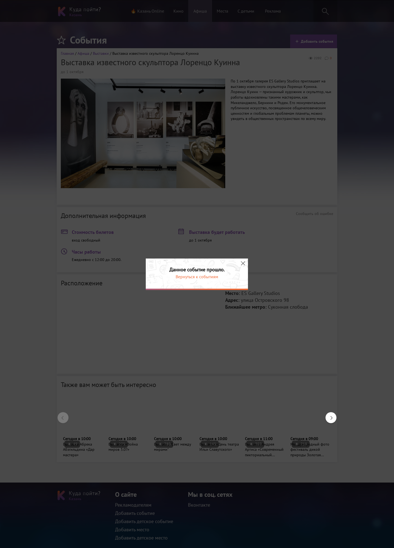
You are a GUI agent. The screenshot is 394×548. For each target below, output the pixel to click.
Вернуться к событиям (197, 276)
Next (328, 415)
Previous (60, 415)
